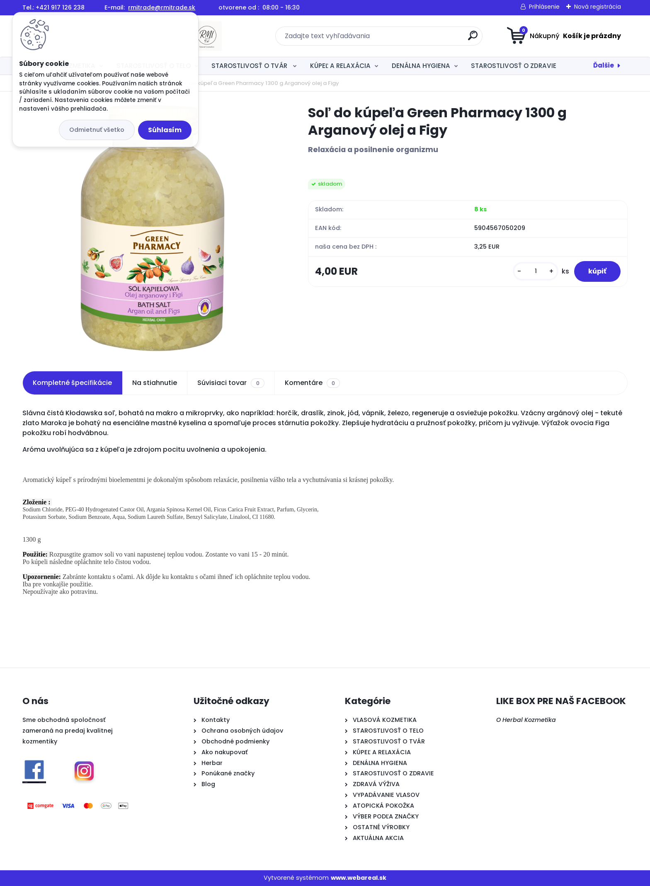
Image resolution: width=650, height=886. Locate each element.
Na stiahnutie (154, 382)
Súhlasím (165, 130)
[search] (406, 39)
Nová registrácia (597, 6)
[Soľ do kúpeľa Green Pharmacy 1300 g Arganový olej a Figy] (152, 228)
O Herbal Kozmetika (526, 720)
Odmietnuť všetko (96, 130)
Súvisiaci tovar (230, 383)
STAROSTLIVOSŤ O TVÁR (250, 65)
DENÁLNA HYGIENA (421, 65)
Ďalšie (603, 65)
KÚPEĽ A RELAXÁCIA (340, 65)
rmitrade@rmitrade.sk (161, 7)
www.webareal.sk (358, 878)
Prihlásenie (544, 6)
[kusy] (529, 273)
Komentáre (312, 383)
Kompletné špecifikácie (72, 382)
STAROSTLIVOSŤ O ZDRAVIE (513, 65)
